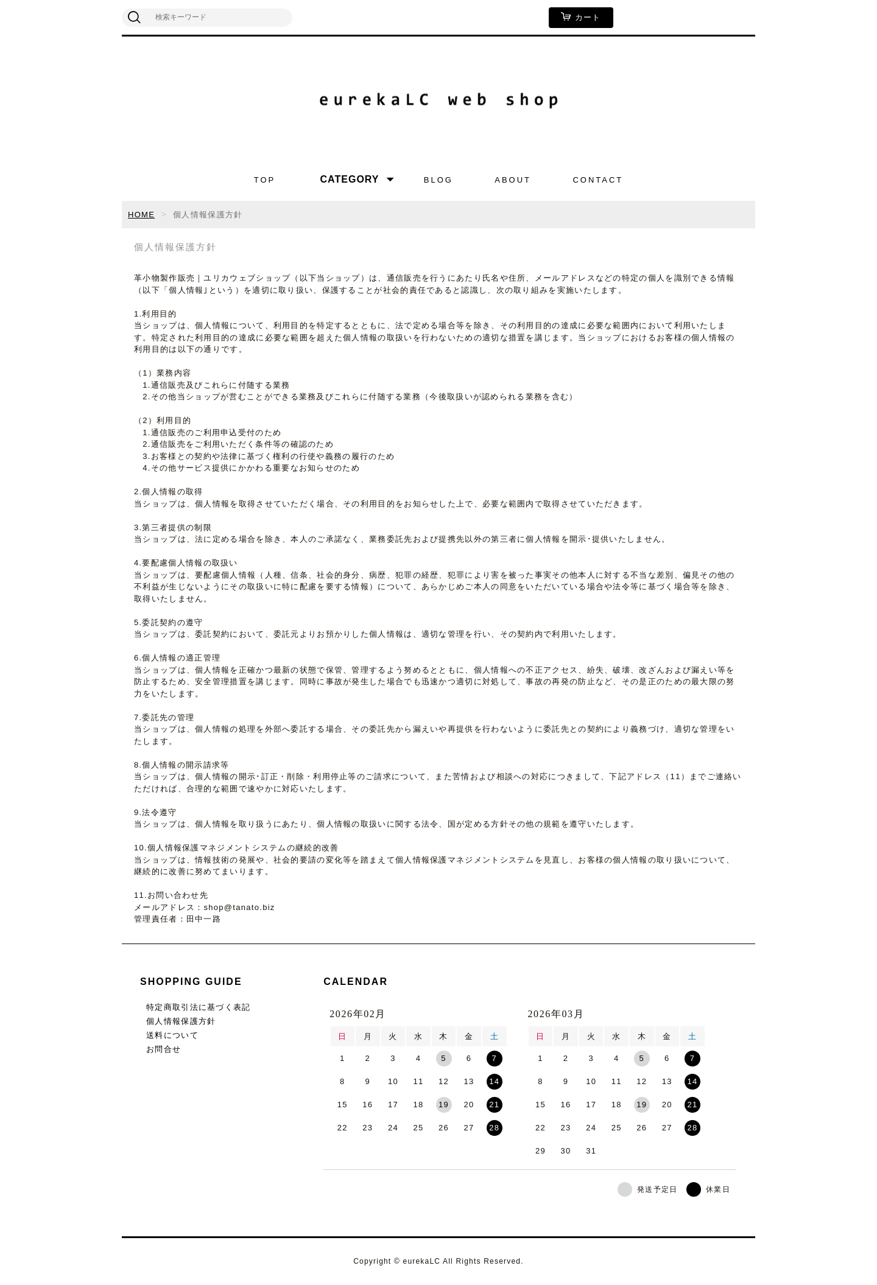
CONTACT (597, 179)
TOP (265, 179)
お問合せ (163, 1049)
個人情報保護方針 (181, 1021)
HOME (141, 214)
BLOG (438, 179)
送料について (172, 1035)
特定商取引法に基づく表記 (198, 1007)
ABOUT (513, 179)
